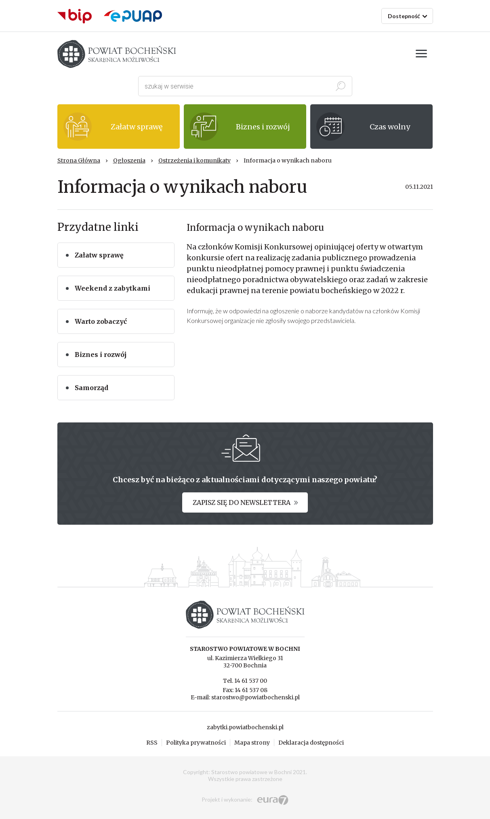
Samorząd (91, 388)
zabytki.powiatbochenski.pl (245, 727)
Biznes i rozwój (100, 354)
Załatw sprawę (99, 255)
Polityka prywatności (196, 742)
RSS (152, 742)
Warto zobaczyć (101, 321)
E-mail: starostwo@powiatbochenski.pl (245, 697)
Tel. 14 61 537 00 (245, 680)
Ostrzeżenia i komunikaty (194, 160)
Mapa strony (252, 742)
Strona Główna (78, 160)
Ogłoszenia (129, 160)
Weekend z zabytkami (112, 288)
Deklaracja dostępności (311, 742)
